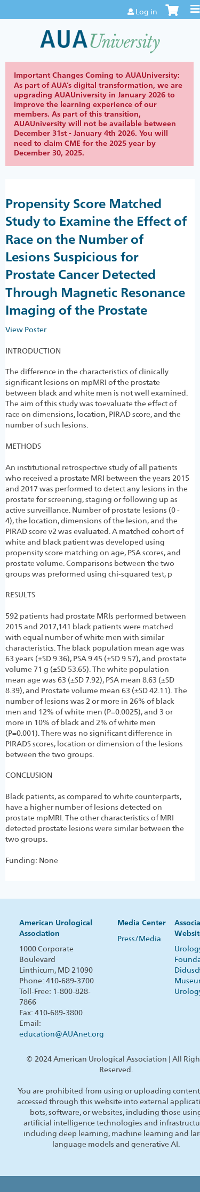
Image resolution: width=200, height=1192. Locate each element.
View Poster (25, 329)
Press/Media (139, 938)
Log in (146, 11)
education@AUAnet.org (61, 1034)
